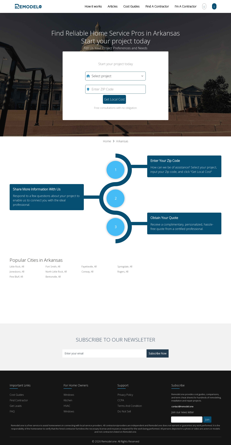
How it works (93, 6)
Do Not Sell (124, 411)
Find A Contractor (157, 6)
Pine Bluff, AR (16, 276)
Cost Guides (131, 6)
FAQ (12, 411)
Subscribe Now (157, 353)
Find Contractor (19, 400)
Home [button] (107, 141)
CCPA (120, 400)
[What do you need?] (115, 76)
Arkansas (122, 141)
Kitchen (68, 400)
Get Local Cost (114, 99)
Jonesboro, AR (17, 271)
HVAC (67, 406)
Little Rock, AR (17, 266)
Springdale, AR (124, 266)
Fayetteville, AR (89, 266)
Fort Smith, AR (53, 266)
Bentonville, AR (53, 276)
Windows (69, 395)
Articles (112, 6)
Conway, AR (87, 271)
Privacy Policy (125, 395)
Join (207, 419)
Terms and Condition (129, 406)
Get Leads (16, 406)
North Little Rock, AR (56, 271)
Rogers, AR (122, 271)
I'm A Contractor (185, 6)
